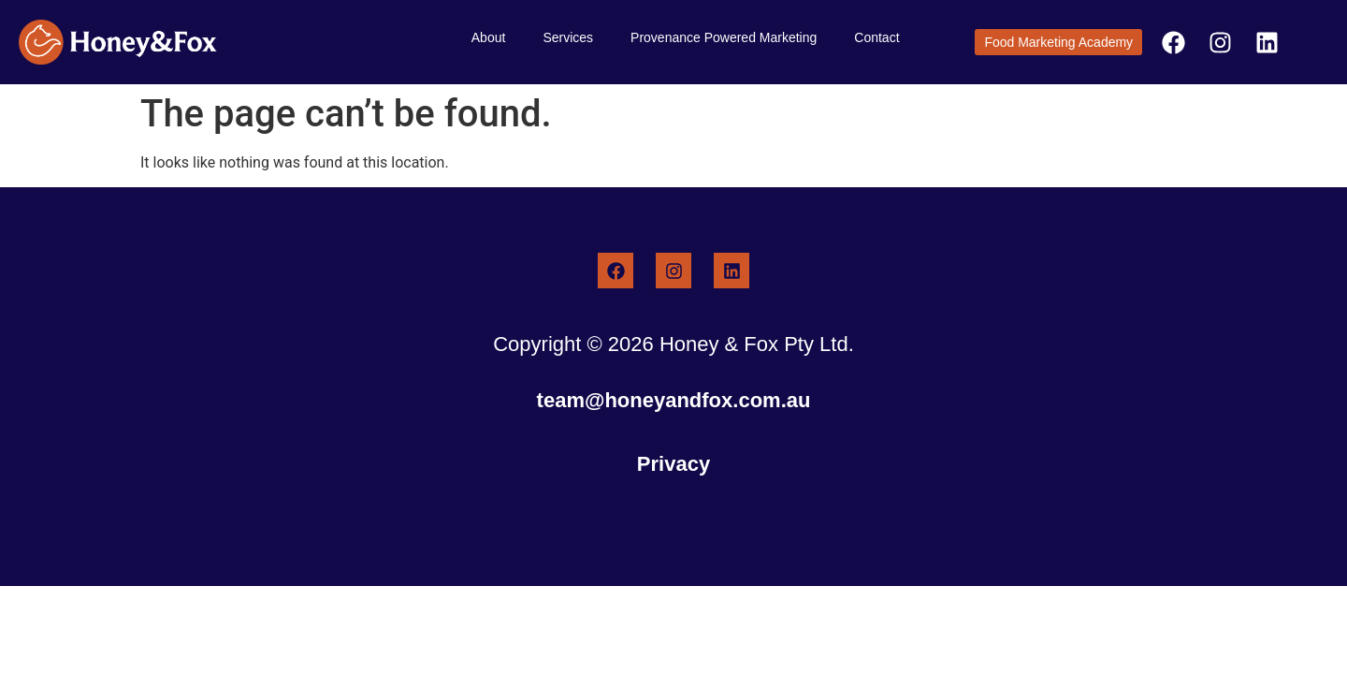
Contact (876, 37)
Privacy (673, 464)
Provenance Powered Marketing (723, 37)
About (488, 37)
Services (568, 37)
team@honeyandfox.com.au (674, 400)
